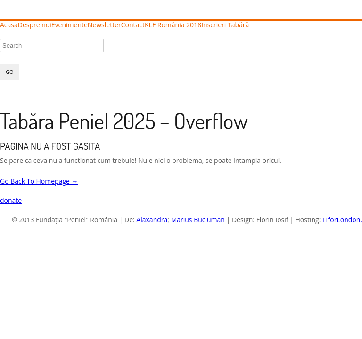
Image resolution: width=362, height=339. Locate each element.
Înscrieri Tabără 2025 (281, 24)
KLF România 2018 (173, 25)
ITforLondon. (342, 219)
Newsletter (104, 25)
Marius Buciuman (198, 219)
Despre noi (34, 25)
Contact (133, 25)
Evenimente (69, 25)
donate (11, 200)
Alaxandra (151, 219)
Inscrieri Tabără (225, 25)
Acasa (9, 25)
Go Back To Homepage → (39, 181)
